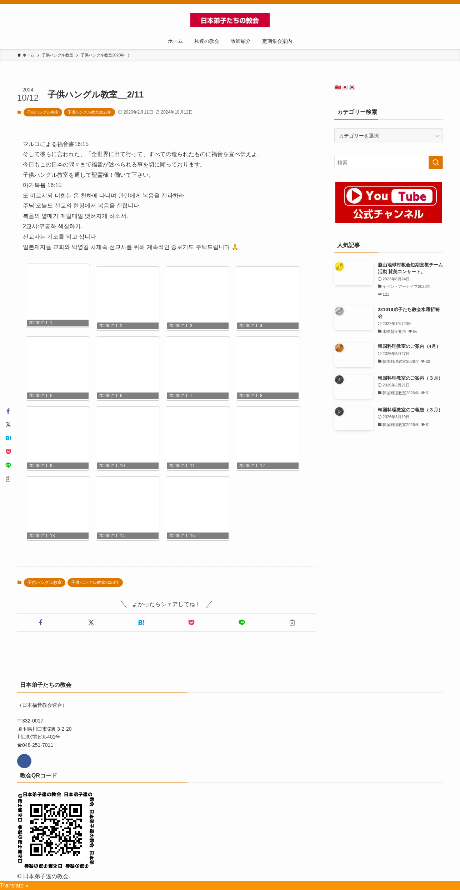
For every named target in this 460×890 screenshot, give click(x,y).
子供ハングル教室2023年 (89, 112)
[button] (41, 622)
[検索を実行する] (436, 162)
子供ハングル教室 (43, 112)
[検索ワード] (388, 162)
